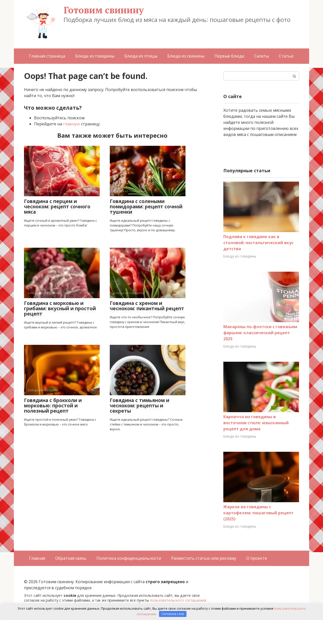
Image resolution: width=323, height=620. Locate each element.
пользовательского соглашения (178, 600)
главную (71, 124)
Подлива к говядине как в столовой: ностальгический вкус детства (258, 242)
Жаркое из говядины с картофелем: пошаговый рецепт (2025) (258, 513)
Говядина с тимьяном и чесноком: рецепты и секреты (139, 405)
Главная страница (47, 56)
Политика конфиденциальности (128, 558)
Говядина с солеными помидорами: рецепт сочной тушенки (146, 206)
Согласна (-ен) (173, 613)
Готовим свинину (104, 10)
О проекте (256, 558)
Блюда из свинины (185, 56)
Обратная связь (70, 558)
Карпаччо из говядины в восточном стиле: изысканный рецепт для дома (256, 423)
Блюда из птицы (140, 56)
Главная (37, 558)
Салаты (261, 56)
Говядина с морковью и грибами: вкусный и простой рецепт (60, 308)
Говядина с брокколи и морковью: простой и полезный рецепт (53, 405)
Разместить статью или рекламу (203, 558)
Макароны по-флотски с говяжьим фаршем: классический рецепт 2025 (260, 333)
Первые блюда (229, 56)
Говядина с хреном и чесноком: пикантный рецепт (147, 306)
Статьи (286, 56)
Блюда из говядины (94, 56)
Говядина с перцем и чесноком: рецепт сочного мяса (57, 206)
